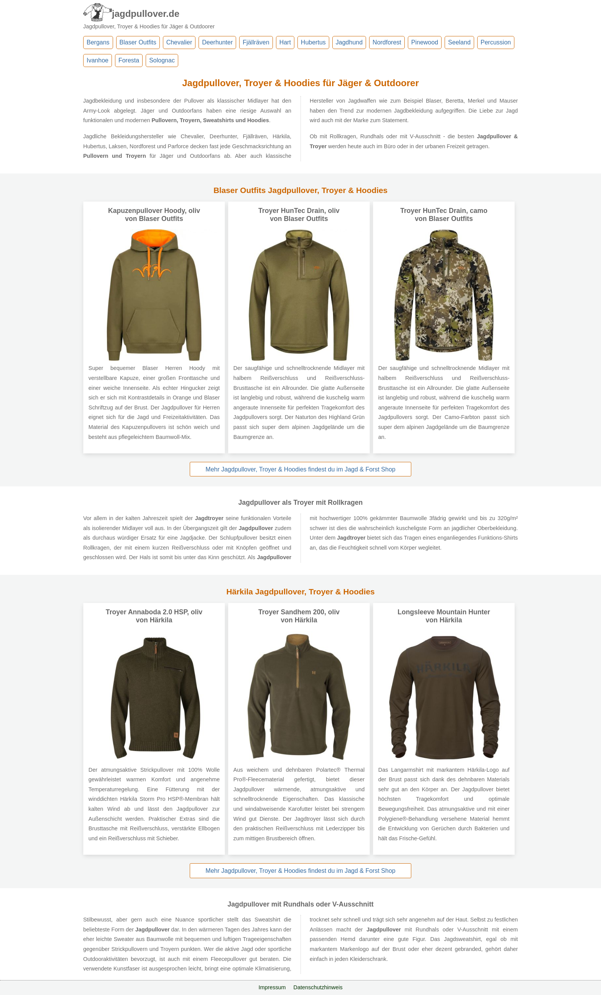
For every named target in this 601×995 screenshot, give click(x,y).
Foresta (128, 60)
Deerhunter (217, 42)
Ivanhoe (97, 60)
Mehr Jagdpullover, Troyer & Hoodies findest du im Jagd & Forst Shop (300, 469)
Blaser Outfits (138, 42)
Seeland (459, 42)
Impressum (272, 987)
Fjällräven (256, 42)
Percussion (496, 42)
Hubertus (313, 42)
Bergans (98, 42)
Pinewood (424, 42)
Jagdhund (349, 42)
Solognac (162, 60)
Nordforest (387, 42)
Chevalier (179, 42)
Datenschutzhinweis (318, 987)
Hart (285, 42)
